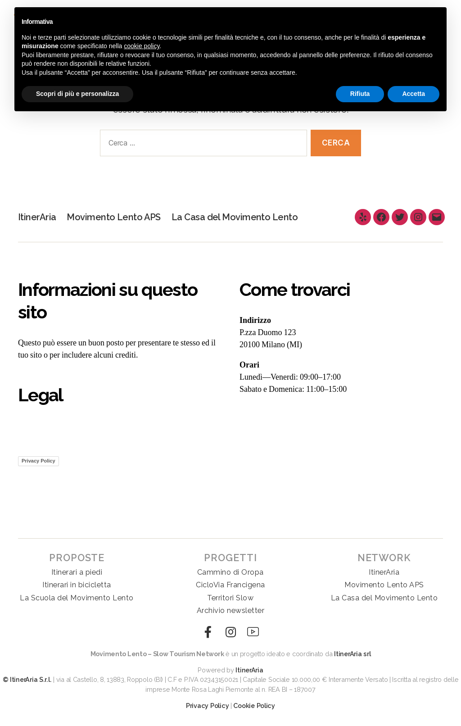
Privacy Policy (38, 460)
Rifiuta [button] (360, 93)
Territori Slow (230, 598)
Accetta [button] (413, 93)
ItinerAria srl (352, 654)
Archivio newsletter (231, 610)
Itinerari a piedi (77, 572)
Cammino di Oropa (230, 572)
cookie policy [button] (141, 46)
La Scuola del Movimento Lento (77, 598)
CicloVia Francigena (230, 585)
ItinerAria (37, 216)
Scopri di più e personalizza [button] (77, 93)
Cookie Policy (254, 705)
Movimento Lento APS (114, 216)
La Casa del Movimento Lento (235, 216)
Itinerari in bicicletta (76, 585)
